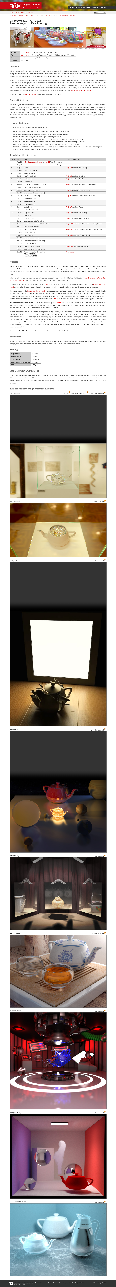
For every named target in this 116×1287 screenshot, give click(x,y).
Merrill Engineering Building (68, 1283)
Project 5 (69, 190)
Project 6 (69, 196)
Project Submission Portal (36, 291)
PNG (55, 299)
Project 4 (69, 184)
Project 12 (69, 235)
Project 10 (69, 224)
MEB (53, 1283)
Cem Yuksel (25, 52)
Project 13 (69, 246)
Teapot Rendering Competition (67, 15)
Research (78, 7)
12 (53, 15)
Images (39, 162)
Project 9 (69, 218)
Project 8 (69, 213)
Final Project (70, 252)
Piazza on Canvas (30, 94)
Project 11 (69, 229)
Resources (95, 7)
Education (86, 7)
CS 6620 (23, 12)
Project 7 (69, 207)
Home (11, 12)
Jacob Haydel (25, 55)
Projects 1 (21, 15)
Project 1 (69, 168)
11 (50, 15)
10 (46, 15)
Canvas (47, 284)
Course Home (13, 15)
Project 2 (69, 176)
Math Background (30, 162)
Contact (103, 7)
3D (49, 162)
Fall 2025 (30, 12)
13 (56, 15)
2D (47, 162)
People (72, 7)
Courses (17, 12)
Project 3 (69, 179)
